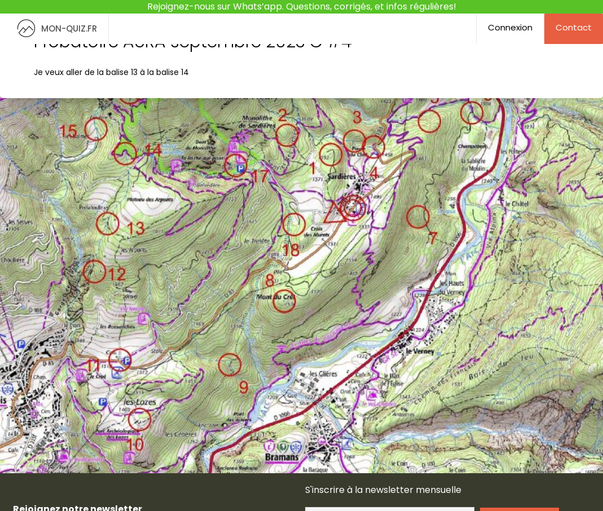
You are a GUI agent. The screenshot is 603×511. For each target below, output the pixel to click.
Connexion (510, 27)
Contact (574, 27)
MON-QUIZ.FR (54, 28)
